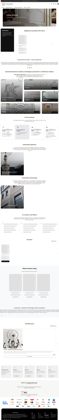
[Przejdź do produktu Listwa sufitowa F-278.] (50, 96)
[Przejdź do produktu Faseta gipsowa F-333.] (32, 96)
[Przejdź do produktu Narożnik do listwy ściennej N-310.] (12, 90)
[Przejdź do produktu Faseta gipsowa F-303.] (23, 39)
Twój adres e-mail (24, 375)
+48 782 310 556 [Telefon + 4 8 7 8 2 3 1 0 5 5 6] (7, 410)
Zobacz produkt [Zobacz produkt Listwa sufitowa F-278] (5, 261)
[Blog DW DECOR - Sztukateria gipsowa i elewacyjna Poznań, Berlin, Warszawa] (10, 403)
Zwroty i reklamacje (33, 418)
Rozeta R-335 (55, 112)
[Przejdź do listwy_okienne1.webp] (12, 197)
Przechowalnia (20, 413)
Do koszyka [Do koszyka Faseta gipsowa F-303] (22, 52)
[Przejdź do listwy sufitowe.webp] (12, 163)
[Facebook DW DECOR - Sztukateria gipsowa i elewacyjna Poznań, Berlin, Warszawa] (27, 67)
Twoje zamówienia (20, 410)
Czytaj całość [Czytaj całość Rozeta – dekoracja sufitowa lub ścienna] (29, 340)
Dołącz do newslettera (25, 376)
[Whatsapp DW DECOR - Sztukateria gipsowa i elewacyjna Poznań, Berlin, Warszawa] (6, 403)
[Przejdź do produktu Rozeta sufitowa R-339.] (20, 108)
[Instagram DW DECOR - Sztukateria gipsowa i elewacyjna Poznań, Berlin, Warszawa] (29, 67)
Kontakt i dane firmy (21, 418)
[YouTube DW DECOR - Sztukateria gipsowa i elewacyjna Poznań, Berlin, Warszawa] (31, 67)
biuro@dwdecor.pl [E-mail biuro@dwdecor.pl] (7, 412)
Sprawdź (9, 20)
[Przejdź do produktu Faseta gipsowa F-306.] (41, 84)
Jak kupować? (32, 413)
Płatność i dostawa (33, 410)
